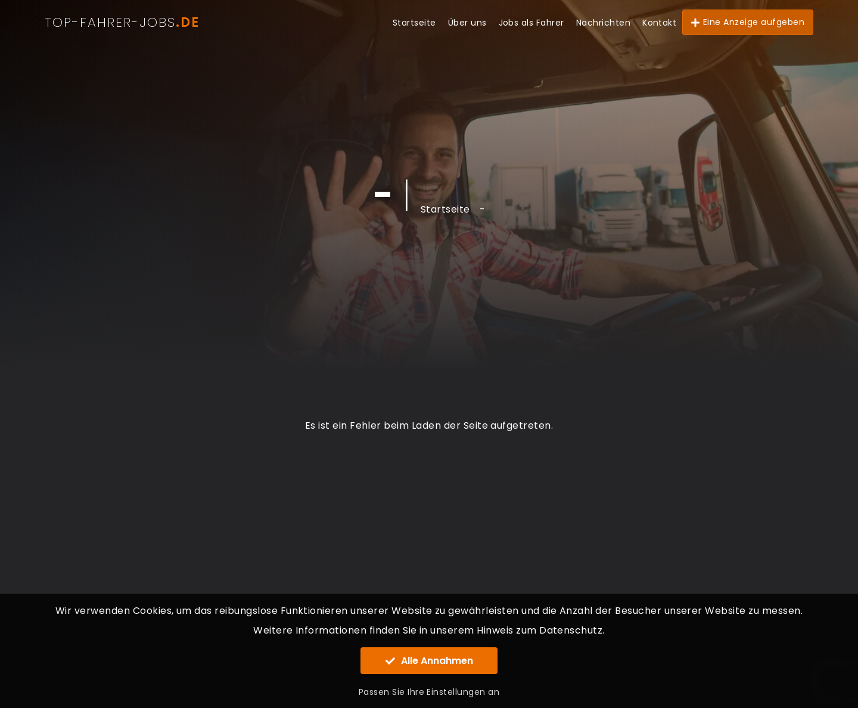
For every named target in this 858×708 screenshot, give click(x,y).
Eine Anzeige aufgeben (747, 22)
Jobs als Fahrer (531, 23)
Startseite (414, 23)
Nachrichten (603, 23)
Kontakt (659, 23)
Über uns (467, 23)
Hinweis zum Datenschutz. (541, 630)
